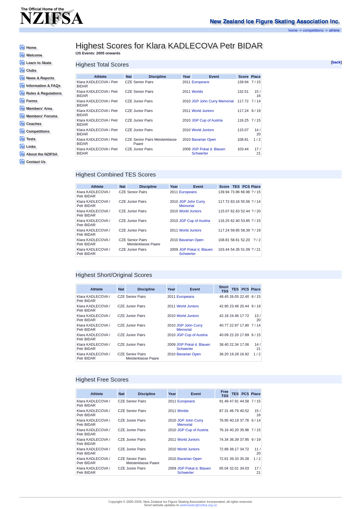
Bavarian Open (204, 139)
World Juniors (203, 111)
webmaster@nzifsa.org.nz (198, 505)
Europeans (201, 82)
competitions (313, 30)
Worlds (197, 91)
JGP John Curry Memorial (213, 101)
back (336, 62)
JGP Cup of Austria (207, 120)
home (293, 30)
